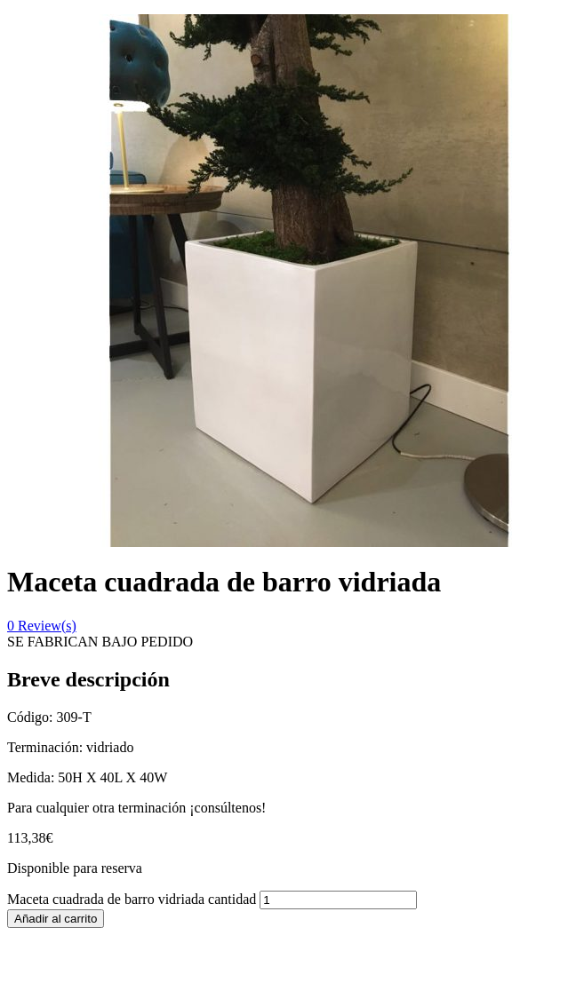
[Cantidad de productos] (338, 900)
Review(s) (41, 625)
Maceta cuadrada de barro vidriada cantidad (131, 899)
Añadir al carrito (55, 918)
